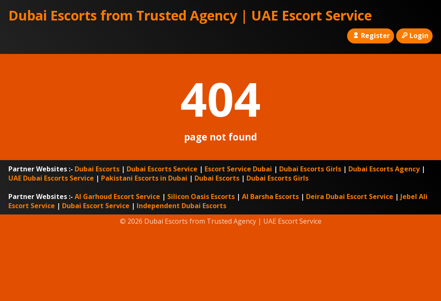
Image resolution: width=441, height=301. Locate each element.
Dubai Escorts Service (162, 168)
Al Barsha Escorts (270, 196)
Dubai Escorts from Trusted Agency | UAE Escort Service (190, 15)
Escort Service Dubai (238, 168)
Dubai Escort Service (96, 205)
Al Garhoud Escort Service (117, 196)
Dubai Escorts (97, 168)
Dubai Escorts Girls (310, 168)
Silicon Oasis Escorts (201, 196)
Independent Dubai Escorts (181, 205)
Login (414, 35)
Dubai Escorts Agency (384, 168)
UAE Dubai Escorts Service (51, 178)
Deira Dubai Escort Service (349, 196)
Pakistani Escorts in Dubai (144, 178)
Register (370, 35)
